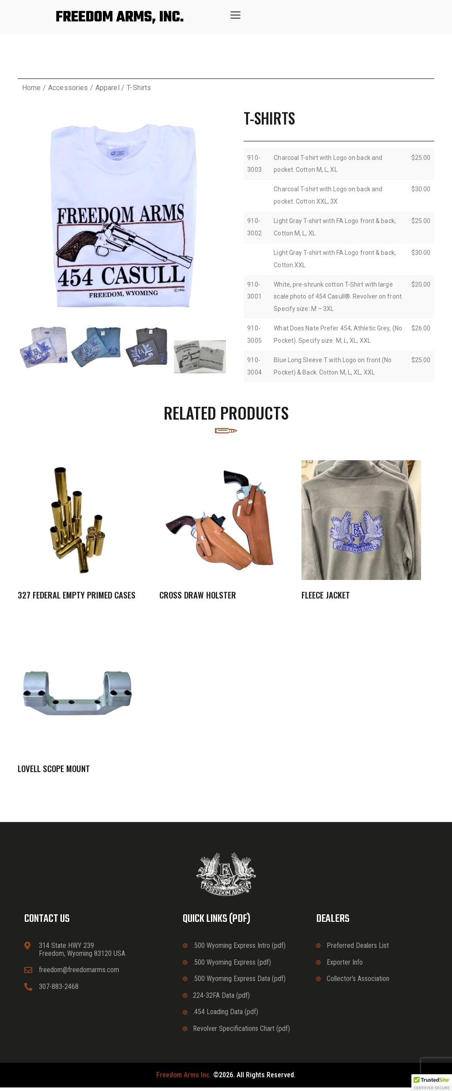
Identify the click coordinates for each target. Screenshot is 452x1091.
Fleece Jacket (325, 596)
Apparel (107, 87)
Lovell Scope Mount (54, 771)
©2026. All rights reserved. (226, 1078)
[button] (235, 15)
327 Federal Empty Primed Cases (77, 596)
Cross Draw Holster (197, 596)
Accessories (68, 87)
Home (31, 87)
